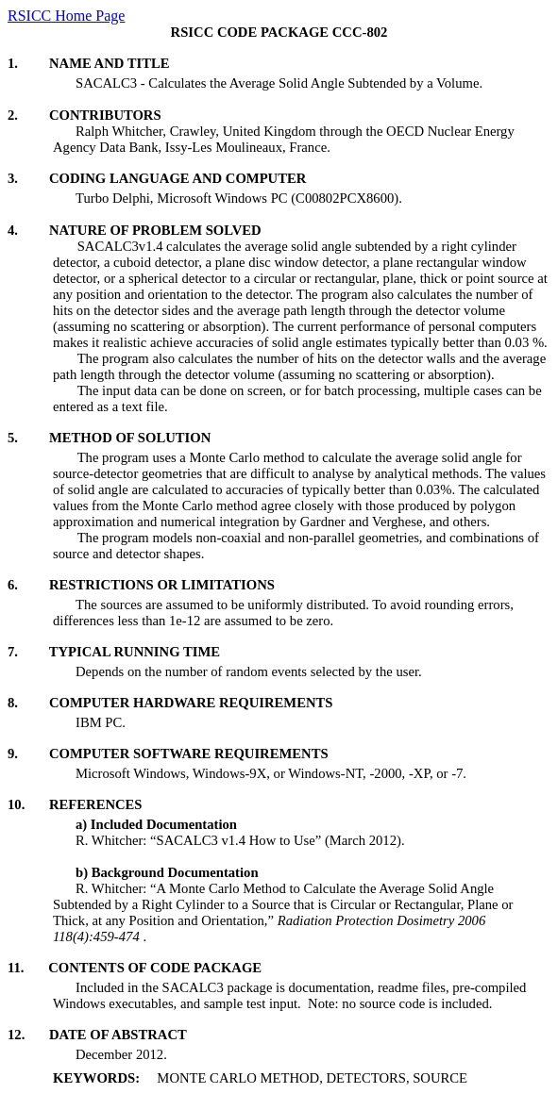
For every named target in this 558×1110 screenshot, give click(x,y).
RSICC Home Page (66, 16)
